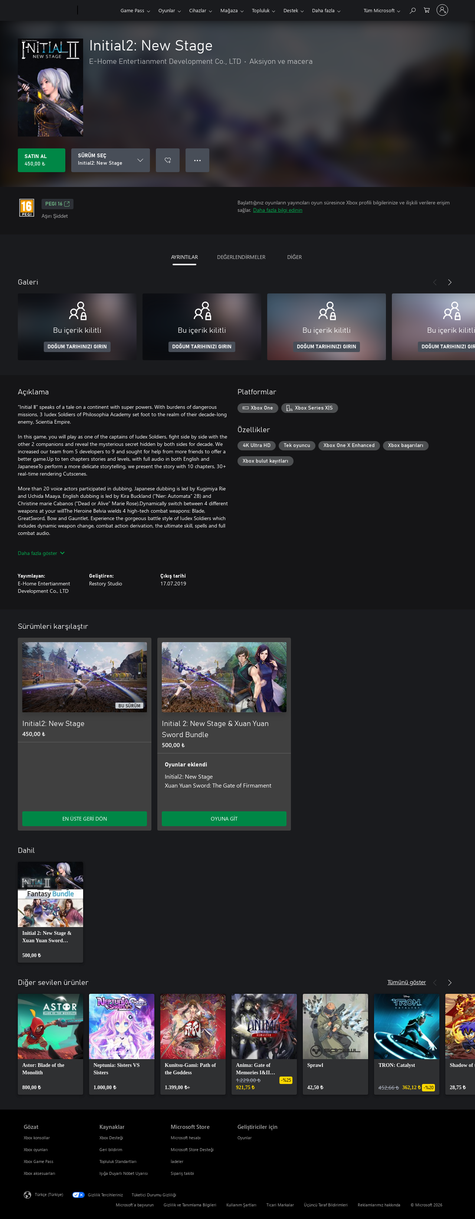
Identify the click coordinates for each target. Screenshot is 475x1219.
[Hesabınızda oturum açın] (442, 10)
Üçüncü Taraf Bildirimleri (326, 1204)
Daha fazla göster (41, 552)
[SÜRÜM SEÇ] (110, 160)
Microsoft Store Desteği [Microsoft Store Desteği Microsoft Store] (192, 1149)
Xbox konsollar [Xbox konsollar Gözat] (37, 1137)
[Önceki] (435, 282)
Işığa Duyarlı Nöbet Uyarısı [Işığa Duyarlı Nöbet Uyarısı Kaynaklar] (123, 1173)
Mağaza (229, 10)
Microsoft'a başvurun (135, 1204)
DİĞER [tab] (294, 256)
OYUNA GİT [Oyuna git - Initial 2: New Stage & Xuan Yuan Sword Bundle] (224, 818)
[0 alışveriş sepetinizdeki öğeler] (427, 9)
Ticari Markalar (280, 1204)
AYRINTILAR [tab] (184, 256)
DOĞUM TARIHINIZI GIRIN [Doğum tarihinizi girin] (77, 346)
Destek (291, 10)
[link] (50, 912)
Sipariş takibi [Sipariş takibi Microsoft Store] (182, 1173)
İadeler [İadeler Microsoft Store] (177, 1161)
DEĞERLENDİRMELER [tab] (241, 256)
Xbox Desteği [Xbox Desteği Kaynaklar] (111, 1137)
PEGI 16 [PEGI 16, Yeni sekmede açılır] (57, 204)
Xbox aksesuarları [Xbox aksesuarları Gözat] (39, 1173)
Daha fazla (323, 10)
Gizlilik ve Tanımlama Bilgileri (190, 1204)
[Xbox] (98, 10)
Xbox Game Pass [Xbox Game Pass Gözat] (38, 1161)
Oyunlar (166, 10)
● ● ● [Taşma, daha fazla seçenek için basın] (197, 160)
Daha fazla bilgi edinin (277, 209)
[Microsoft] (49, 10)
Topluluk (260, 10)
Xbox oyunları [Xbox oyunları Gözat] (36, 1149)
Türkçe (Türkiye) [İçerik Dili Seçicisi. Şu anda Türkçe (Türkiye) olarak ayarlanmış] (49, 1194)
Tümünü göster (406, 982)
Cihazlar (197, 10)
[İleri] (449, 282)
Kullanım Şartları (241, 1204)
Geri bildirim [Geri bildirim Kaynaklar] (110, 1149)
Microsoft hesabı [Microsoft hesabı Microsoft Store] (186, 1137)
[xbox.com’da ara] (412, 9)
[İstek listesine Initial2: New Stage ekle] (168, 160)
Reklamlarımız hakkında (379, 1204)
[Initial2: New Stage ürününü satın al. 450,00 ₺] (41, 160)
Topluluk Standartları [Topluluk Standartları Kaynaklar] (118, 1161)
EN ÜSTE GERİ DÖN (84, 818)
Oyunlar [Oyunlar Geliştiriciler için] (245, 1137)
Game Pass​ (132, 10)
